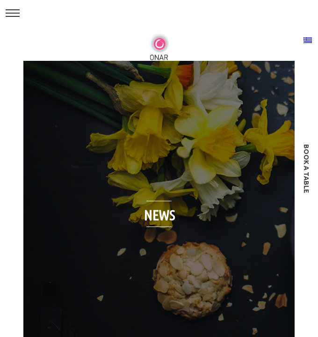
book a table (306, 168)
